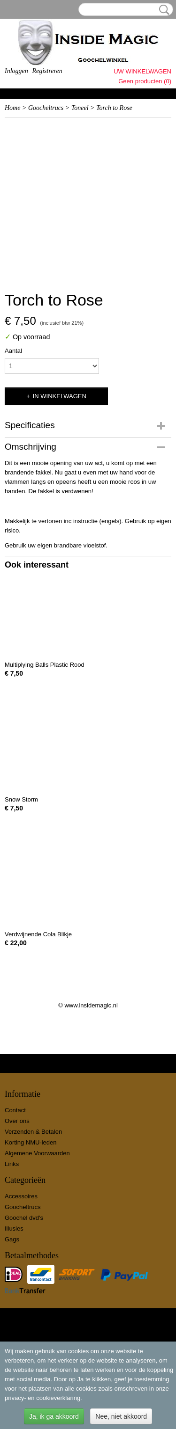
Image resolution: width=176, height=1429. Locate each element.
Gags (12, 1239)
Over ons (17, 1120)
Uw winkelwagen (142, 71)
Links (12, 1163)
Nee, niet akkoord (121, 1416)
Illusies (14, 1228)
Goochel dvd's (24, 1217)
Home (12, 107)
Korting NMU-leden (31, 1142)
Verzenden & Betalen (33, 1131)
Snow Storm (21, 799)
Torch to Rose (114, 107)
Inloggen (16, 70)
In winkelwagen (59, 396)
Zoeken (162, 10)
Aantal (13, 350)
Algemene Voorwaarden (37, 1153)
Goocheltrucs (45, 107)
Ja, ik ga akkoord (54, 1416)
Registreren (47, 70)
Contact (15, 1110)
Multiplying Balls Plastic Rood (44, 664)
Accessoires (21, 1196)
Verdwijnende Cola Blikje (38, 934)
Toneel (80, 107)
